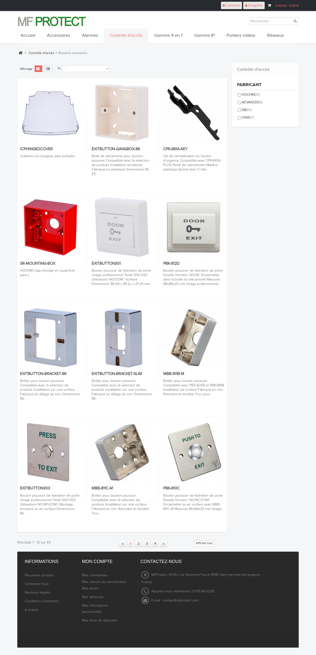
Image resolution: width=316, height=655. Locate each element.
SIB (247, 110)
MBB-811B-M (173, 374)
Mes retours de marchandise (104, 582)
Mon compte (97, 561)
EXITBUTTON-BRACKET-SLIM (117, 374)
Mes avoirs (90, 588)
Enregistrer (254, 5)
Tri (59, 68)
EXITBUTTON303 (35, 488)
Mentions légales (38, 593)
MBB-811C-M (102, 488)
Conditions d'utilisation (42, 601)
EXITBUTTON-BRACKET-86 (43, 374)
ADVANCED (252, 102)
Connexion (231, 5)
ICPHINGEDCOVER (36, 149)
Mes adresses (92, 597)
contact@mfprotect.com (180, 600)
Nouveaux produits (39, 575)
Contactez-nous (37, 584)
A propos (32, 610)
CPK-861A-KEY (175, 149)
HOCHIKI (251, 95)
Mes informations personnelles (95, 609)
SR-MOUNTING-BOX (37, 264)
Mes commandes (95, 575)
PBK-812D (171, 264)
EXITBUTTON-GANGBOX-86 (116, 149)
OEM (248, 118)
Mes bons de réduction (100, 620)
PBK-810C (171, 488)
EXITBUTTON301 (106, 264)
